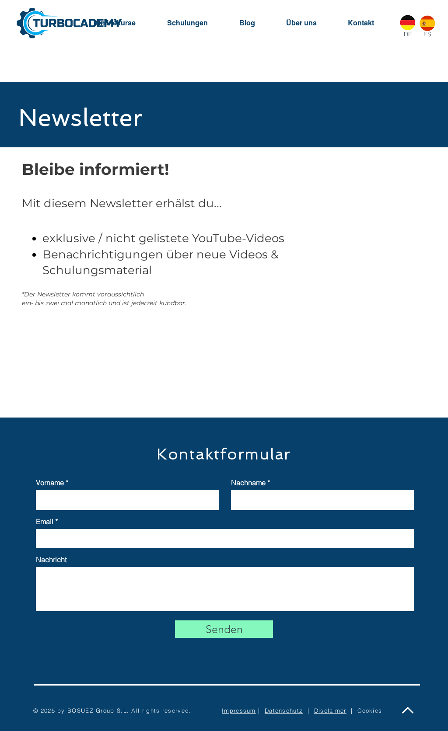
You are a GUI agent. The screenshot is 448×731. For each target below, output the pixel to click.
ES (427, 34)
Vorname (50, 482)
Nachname (248, 482)
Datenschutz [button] (284, 710)
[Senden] (224, 629)
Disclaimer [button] (330, 710)
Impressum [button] (239, 710)
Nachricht (51, 559)
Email (44, 521)
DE (408, 34)
